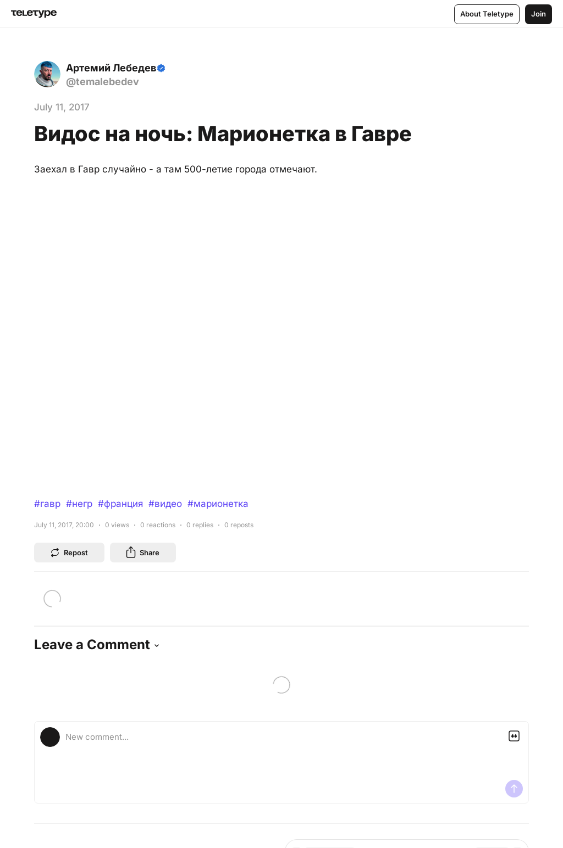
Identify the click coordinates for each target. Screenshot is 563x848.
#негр (79, 503)
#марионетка (218, 503)
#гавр (47, 503)
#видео (165, 503)
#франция (120, 503)
